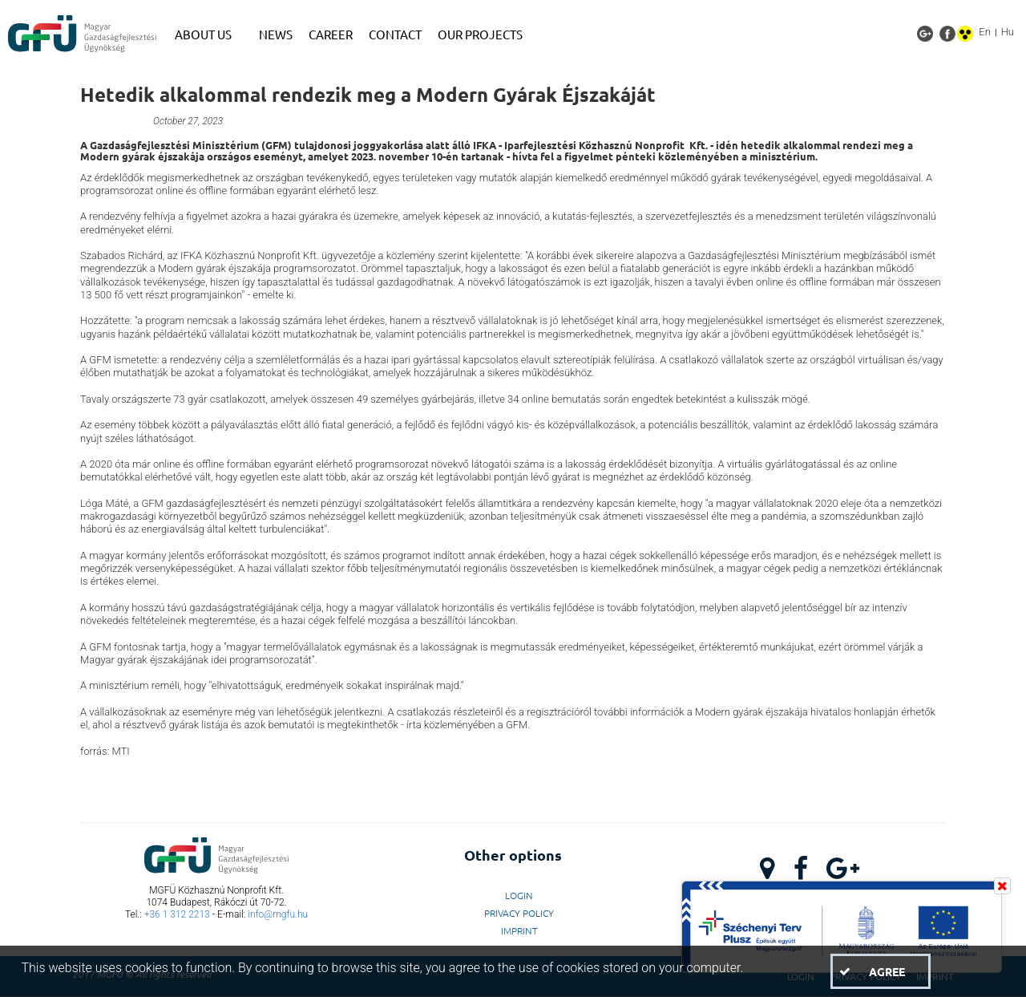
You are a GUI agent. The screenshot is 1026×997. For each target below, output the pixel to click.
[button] (880, 971)
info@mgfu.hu (278, 914)
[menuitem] (209, 34)
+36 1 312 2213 (177, 914)
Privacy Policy (519, 912)
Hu (1007, 32)
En (985, 32)
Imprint (519, 930)
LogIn (519, 895)
